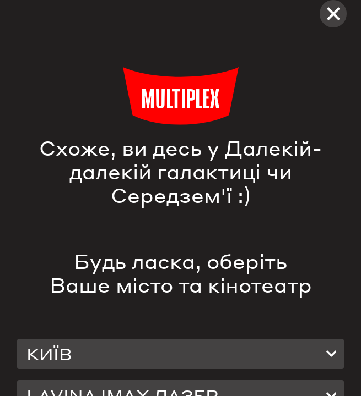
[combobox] (180, 354)
